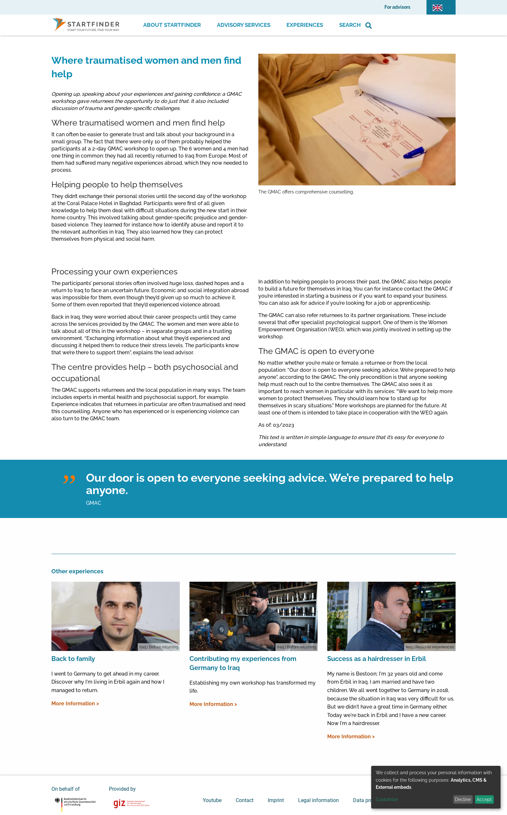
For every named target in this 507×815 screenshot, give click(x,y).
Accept (484, 799)
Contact (244, 800)
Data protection (370, 800)
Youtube (212, 800)
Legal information (318, 800)
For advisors (397, 7)
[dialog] (436, 787)
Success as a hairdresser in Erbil (376, 659)
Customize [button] (387, 799)
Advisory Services (243, 25)
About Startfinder (172, 25)
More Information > (75, 703)
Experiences (304, 25)
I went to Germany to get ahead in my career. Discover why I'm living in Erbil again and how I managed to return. (107, 682)
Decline (463, 799)
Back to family (73, 659)
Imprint (276, 800)
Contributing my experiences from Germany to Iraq (243, 663)
